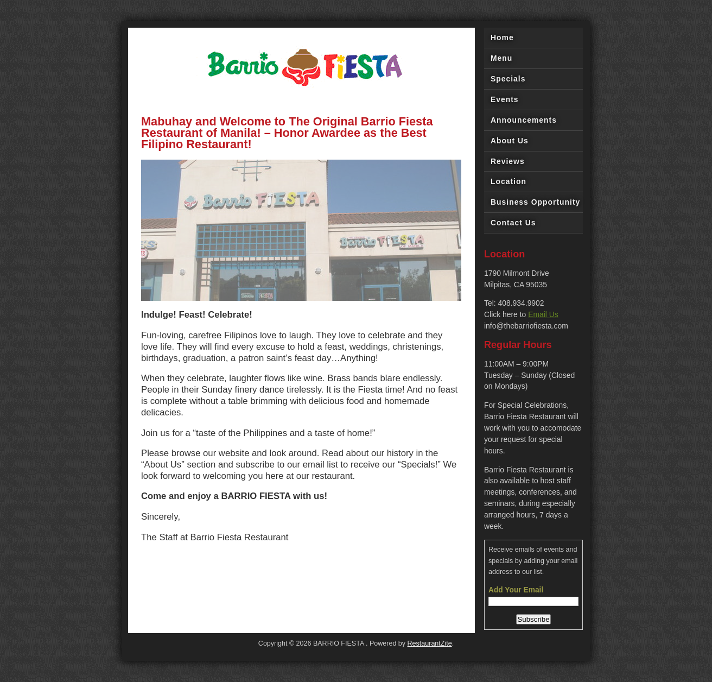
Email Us (543, 314)
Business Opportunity (535, 202)
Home (502, 37)
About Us (510, 140)
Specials (508, 78)
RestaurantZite (430, 643)
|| (459, 295)
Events (505, 99)
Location (508, 181)
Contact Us (513, 222)
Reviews (508, 161)
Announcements (524, 120)
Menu (501, 58)
